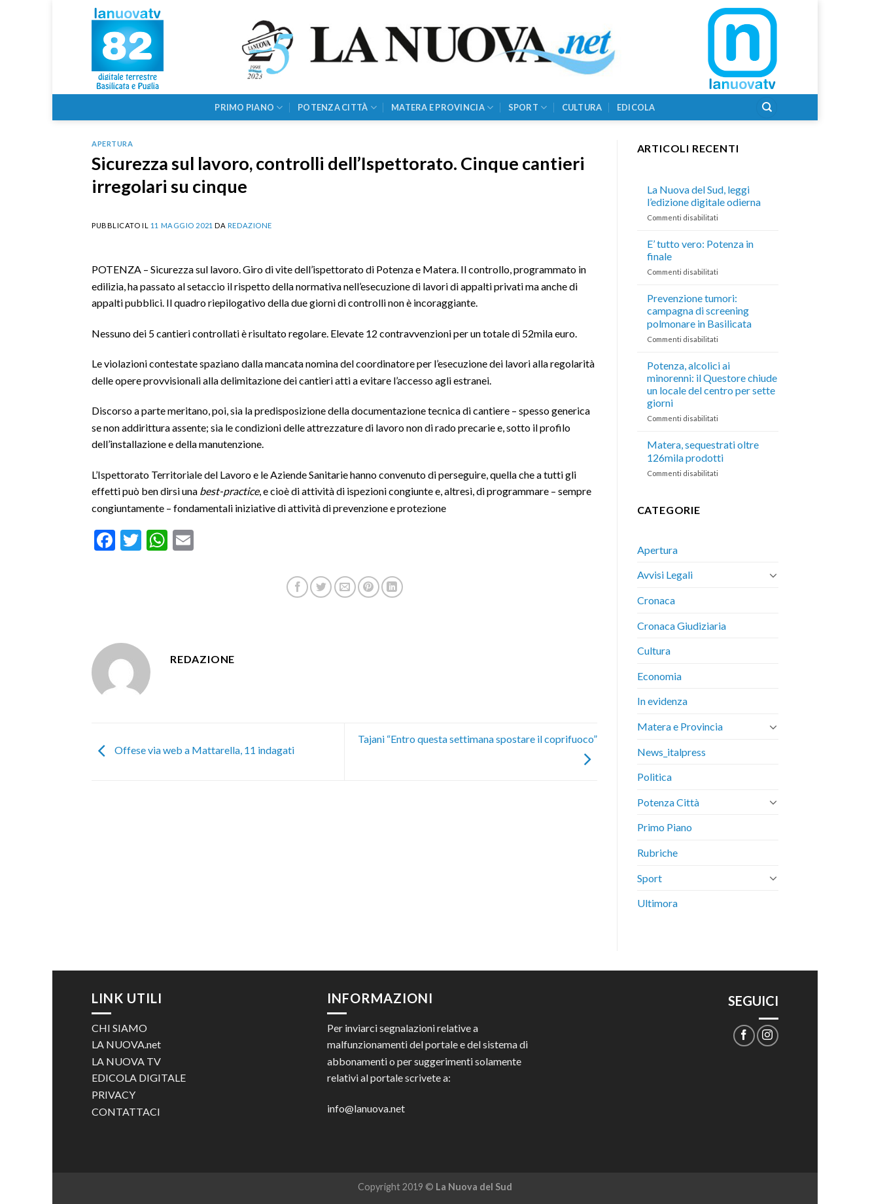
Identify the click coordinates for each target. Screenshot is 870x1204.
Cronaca (656, 600)
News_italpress (671, 752)
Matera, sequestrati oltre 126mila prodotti (703, 450)
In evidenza (662, 701)
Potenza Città (337, 107)
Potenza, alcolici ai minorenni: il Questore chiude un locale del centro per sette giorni (712, 384)
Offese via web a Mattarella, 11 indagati (193, 750)
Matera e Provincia (442, 107)
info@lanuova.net (366, 1108)
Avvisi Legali (665, 574)
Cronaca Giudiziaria (681, 625)
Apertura (112, 143)
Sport (528, 107)
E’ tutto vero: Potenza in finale (700, 249)
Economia (659, 676)
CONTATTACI (126, 1111)
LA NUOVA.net (126, 1044)
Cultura (582, 107)
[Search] (766, 107)
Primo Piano (249, 107)
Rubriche (657, 852)
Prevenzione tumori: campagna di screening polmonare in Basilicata (699, 310)
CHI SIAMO (119, 1028)
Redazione (250, 225)
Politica (654, 776)
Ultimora (657, 903)
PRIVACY (113, 1094)
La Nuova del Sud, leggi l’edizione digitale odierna (704, 195)
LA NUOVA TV (126, 1061)
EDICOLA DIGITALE (139, 1077)
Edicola (636, 107)
